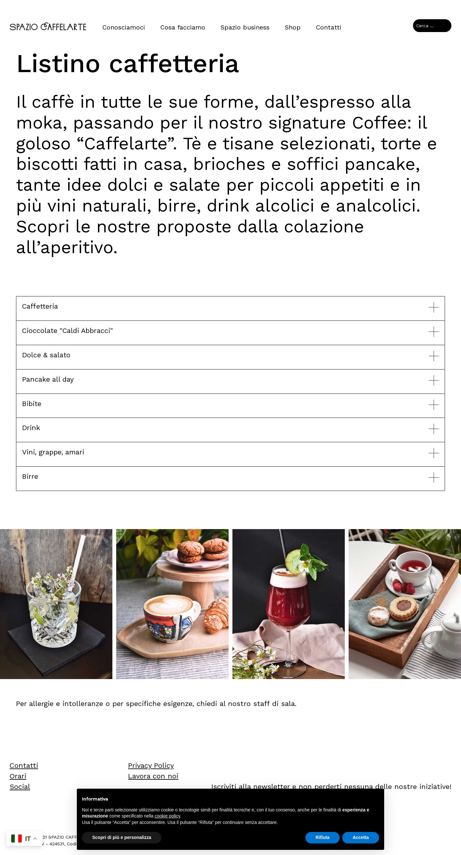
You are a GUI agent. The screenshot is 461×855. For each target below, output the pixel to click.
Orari (18, 776)
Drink (31, 428)
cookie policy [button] (167, 815)
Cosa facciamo (182, 27)
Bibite (32, 404)
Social (20, 787)
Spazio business (245, 27)
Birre (30, 476)
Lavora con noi (153, 776)
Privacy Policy (151, 765)
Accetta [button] (360, 837)
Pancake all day (48, 379)
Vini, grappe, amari (53, 452)
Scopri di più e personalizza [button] (121, 837)
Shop (293, 27)
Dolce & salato (47, 355)
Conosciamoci (123, 27)
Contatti (328, 27)
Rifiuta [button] (323, 837)
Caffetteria (40, 306)
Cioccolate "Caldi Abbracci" (69, 331)
